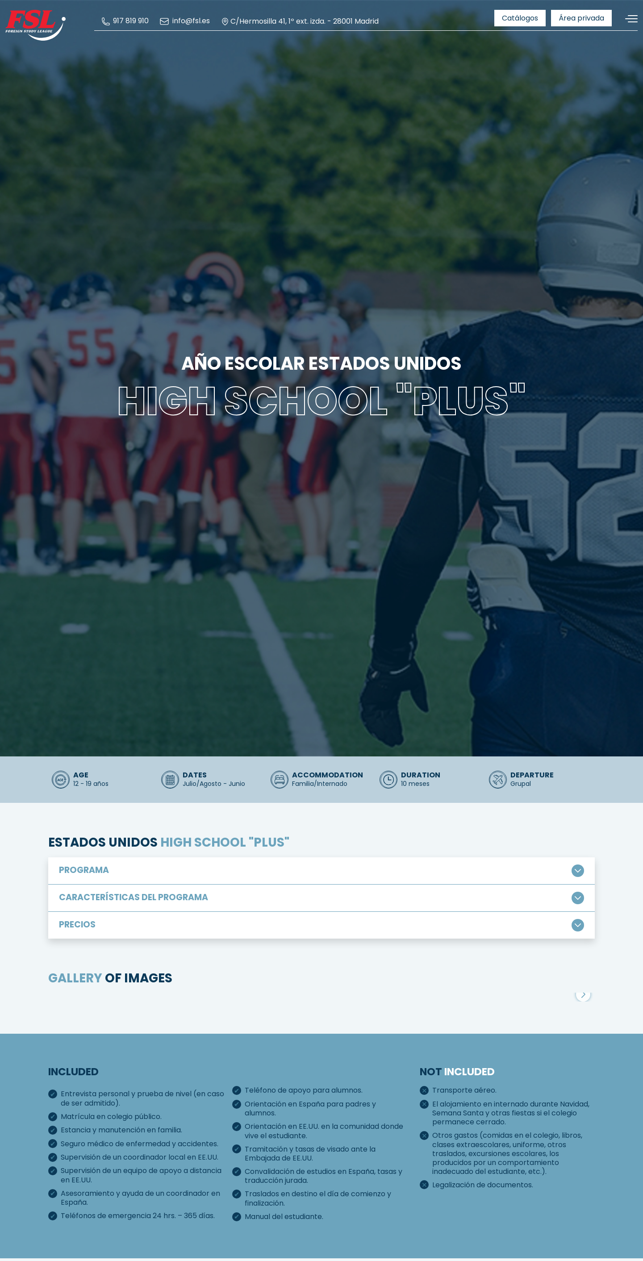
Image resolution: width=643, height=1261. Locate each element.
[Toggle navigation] (628, 19)
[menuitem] (125, 21)
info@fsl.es (184, 21)
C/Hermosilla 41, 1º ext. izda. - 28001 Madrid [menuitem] (300, 21)
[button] (583, 1060)
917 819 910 (125, 21)
